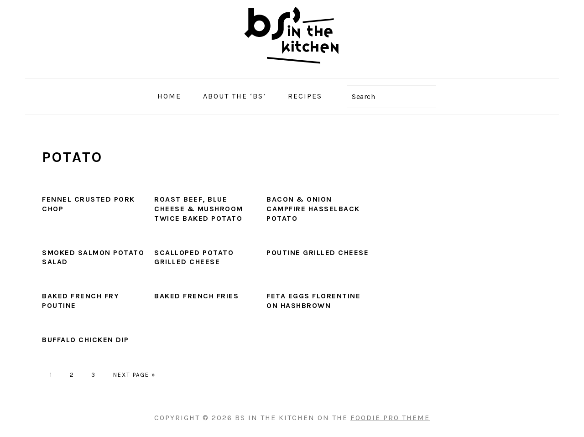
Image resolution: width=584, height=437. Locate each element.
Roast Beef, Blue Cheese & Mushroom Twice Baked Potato (198, 209)
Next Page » (134, 374)
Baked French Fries (196, 295)
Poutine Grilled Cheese (317, 252)
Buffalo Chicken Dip (85, 339)
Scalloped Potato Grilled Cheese (194, 257)
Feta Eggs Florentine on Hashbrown (313, 300)
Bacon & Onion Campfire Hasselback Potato (313, 209)
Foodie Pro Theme (390, 417)
